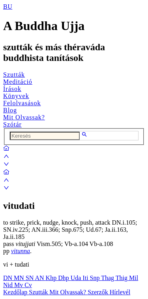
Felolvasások (22, 103)
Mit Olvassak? (24, 117)
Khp (52, 277)
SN (30, 277)
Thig (122, 277)
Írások (12, 88)
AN (40, 277)
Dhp (64, 277)
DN (8, 277)
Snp (95, 277)
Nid (8, 285)
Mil (133, 277)
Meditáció (17, 81)
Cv (28, 285)
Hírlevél (120, 292)
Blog (10, 110)
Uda (77, 277)
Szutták (14, 74)
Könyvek (16, 96)
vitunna (20, 251)
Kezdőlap (16, 292)
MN (20, 277)
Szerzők (99, 292)
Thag (108, 277)
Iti (86, 277)
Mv (19, 285)
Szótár (12, 124)
